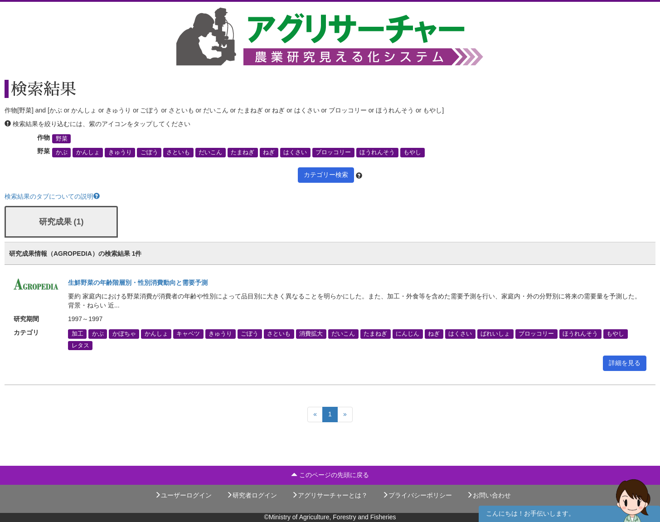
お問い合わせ (488, 495)
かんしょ (88, 152)
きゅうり (120, 152)
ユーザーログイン (183, 495)
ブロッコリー (333, 152)
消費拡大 (311, 334)
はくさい (295, 152)
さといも (178, 152)
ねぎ (269, 152)
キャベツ (188, 334)
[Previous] (315, 414)
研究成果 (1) (61, 221)
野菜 (62, 139)
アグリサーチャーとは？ (329, 495)
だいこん (210, 152)
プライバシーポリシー (417, 495)
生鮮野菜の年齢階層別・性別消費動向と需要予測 (138, 282)
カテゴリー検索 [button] (326, 174)
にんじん (407, 334)
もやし (412, 152)
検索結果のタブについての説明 (52, 196)
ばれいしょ (495, 334)
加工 (77, 334)
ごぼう (149, 152)
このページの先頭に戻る (330, 474)
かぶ (62, 152)
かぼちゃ (124, 334)
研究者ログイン (251, 495)
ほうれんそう (377, 152)
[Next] (345, 414)
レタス (80, 345)
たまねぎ (242, 152)
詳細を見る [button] (625, 362)
